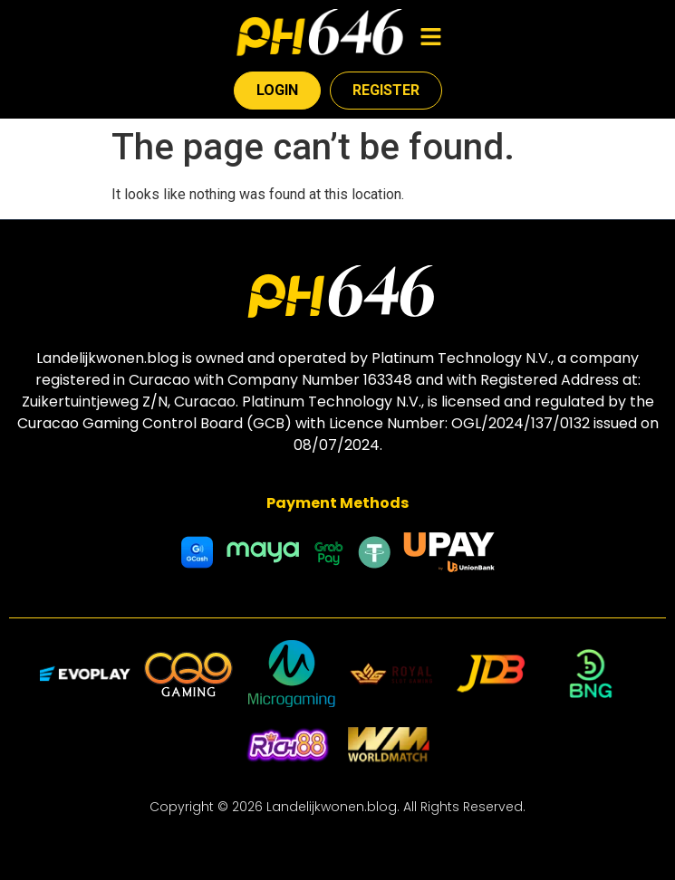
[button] (430, 38)
